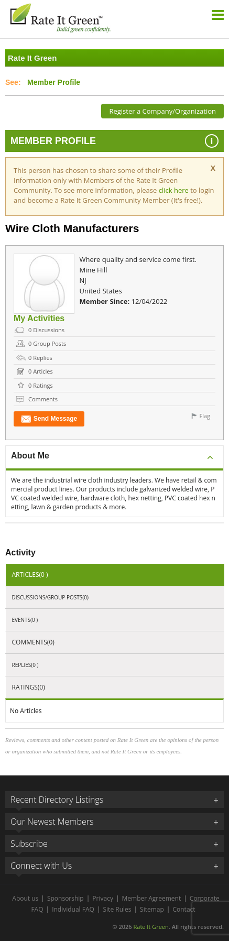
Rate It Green (150, 927)
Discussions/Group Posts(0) (50, 597)
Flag (204, 416)
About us (25, 898)
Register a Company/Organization (162, 111)
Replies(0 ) (25, 665)
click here (175, 190)
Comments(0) (33, 642)
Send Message (49, 419)
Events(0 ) (25, 619)
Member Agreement (151, 898)
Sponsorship (65, 898)
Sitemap (152, 909)
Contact (183, 909)
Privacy (102, 898)
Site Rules (117, 909)
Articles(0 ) (30, 574)
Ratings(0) (28, 687)
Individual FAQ (73, 909)
